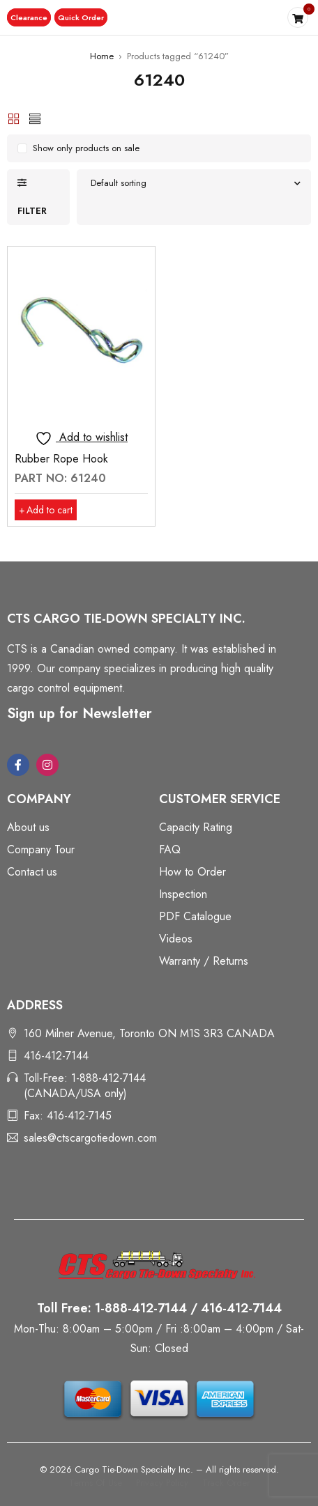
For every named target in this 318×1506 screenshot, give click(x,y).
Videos (175, 939)
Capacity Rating (195, 827)
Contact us (32, 872)
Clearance (28, 17)
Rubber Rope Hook (61, 459)
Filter (32, 210)
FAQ (170, 849)
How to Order (192, 872)
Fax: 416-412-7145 (68, 1116)
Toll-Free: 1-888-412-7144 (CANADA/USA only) (85, 1085)
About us (28, 827)
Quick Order (81, 17)
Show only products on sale (86, 148)
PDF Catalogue (195, 916)
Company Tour (41, 849)
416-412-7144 (56, 1056)
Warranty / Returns (203, 961)
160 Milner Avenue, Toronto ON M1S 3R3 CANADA (149, 1033)
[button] (29, 17)
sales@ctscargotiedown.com (90, 1138)
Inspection (183, 894)
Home (102, 56)
